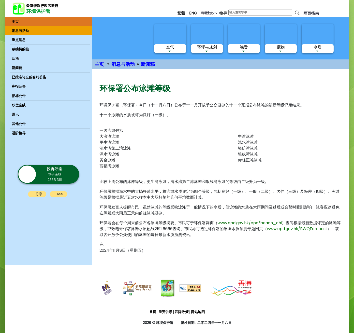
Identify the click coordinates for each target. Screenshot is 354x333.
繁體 (181, 13)
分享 (38, 194)
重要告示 (165, 311)
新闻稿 (148, 64)
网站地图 (198, 311)
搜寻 (223, 13)
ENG (193, 13)
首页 (152, 311)
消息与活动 (123, 64)
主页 (99, 64)
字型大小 (209, 13)
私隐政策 (182, 311)
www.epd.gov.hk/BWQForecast (297, 229)
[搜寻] (297, 12)
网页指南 (311, 13)
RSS (60, 194)
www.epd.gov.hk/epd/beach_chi (250, 223)
